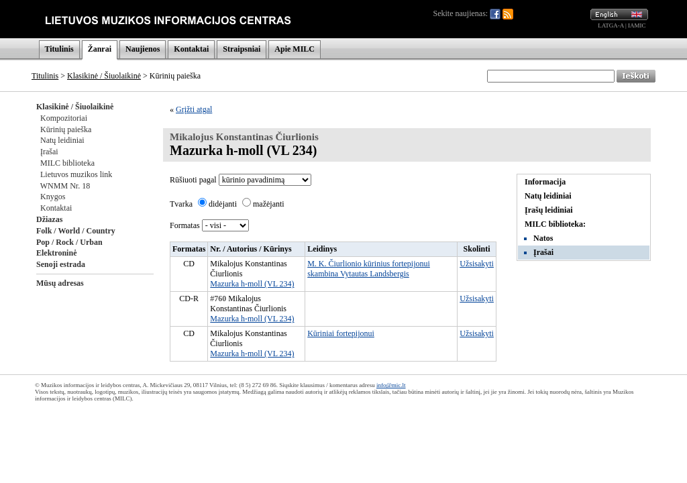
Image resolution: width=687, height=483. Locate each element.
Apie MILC (294, 49)
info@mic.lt (391, 385)
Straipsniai (241, 49)
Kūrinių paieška (65, 129)
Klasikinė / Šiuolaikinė (104, 75)
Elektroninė (56, 253)
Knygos (52, 196)
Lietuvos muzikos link (76, 174)
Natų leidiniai (62, 140)
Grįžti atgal (194, 109)
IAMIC (637, 25)
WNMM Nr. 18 (65, 186)
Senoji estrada (60, 264)
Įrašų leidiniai (549, 210)
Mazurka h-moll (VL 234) (252, 283)
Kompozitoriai (63, 118)
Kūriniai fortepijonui (340, 333)
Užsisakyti (477, 263)
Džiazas (49, 219)
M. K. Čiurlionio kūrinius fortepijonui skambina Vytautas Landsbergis (368, 268)
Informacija (545, 181)
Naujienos (142, 49)
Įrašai (49, 151)
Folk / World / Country (75, 230)
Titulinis (59, 49)
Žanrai (99, 49)
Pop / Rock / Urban (69, 242)
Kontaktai (191, 49)
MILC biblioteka (67, 163)
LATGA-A (611, 25)
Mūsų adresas (60, 283)
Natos (543, 238)
